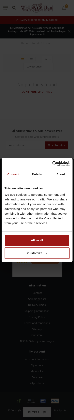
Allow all (37, 240)
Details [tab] (37, 174)
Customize (37, 253)
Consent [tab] (13, 174)
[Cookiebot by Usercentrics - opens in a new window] (52, 163)
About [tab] (60, 174)
